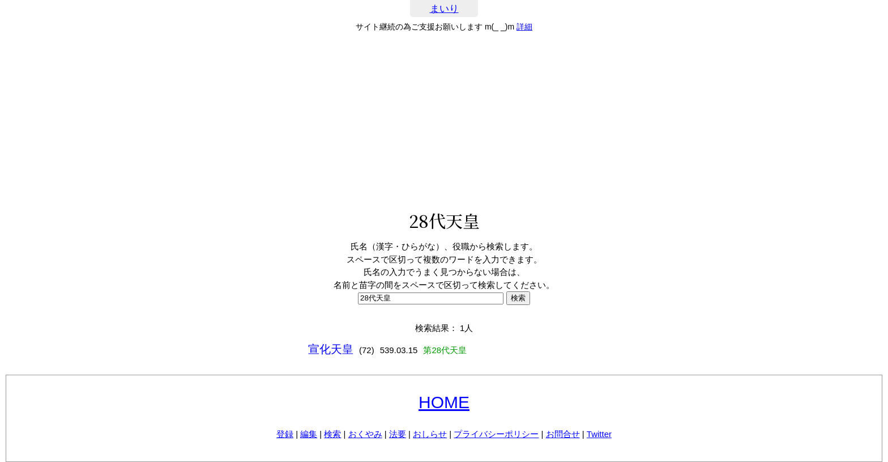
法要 (397, 434)
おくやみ (365, 434)
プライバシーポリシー (496, 434)
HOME (444, 402)
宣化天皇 (330, 349)
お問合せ (563, 434)
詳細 (524, 26)
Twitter (599, 434)
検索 (332, 434)
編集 (308, 434)
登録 (284, 434)
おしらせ (430, 434)
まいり (444, 8)
